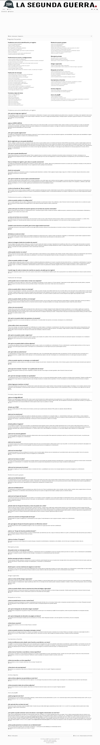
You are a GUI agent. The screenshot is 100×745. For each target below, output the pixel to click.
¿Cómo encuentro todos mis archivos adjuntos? (60, 91)
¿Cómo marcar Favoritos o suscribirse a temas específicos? (63, 82)
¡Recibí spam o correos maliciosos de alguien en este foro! (63, 60)
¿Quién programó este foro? (56, 96)
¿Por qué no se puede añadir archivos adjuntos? (18, 83)
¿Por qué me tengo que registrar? (15, 44)
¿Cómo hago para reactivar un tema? (15, 89)
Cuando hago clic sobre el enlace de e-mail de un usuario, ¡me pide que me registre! (25, 69)
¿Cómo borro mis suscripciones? (57, 85)
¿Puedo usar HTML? (12, 96)
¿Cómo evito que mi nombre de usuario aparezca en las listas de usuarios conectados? (26, 60)
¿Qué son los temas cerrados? (14, 103)
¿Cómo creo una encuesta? (13, 78)
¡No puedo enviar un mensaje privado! (58, 58)
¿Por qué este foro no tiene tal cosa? (58, 97)
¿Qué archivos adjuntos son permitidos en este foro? (61, 90)
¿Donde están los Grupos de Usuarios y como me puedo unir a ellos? (65, 48)
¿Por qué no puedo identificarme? (15, 49)
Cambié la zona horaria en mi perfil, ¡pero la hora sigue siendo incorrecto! (23, 63)
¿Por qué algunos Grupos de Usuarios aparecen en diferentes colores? (65, 50)
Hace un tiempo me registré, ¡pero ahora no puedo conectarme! (21, 50)
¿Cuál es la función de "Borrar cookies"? (16, 54)
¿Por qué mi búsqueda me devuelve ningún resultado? (62, 72)
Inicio (4, 9)
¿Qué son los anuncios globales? (15, 99)
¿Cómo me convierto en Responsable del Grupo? (61, 49)
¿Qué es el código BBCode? (14, 94)
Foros (9, 9)
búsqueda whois (24, 715)
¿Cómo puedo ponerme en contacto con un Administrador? (63, 100)
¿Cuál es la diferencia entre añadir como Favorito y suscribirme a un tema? (66, 81)
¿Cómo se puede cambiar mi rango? (15, 68)
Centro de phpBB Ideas (66, 706)
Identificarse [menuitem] (95, 9)
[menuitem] (92, 9)
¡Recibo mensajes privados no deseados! (59, 59)
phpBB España (54, 741)
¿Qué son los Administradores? (57, 44)
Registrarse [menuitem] (97, 9)
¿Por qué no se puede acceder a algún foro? (17, 82)
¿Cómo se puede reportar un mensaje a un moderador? (19, 86)
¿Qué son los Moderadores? (56, 45)
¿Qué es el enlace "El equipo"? (57, 53)
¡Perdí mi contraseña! (12, 51)
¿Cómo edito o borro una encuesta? (15, 80)
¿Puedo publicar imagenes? (13, 98)
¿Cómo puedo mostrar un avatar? (15, 66)
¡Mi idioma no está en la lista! (14, 64)
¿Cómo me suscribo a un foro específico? (59, 84)
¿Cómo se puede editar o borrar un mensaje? (17, 75)
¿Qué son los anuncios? (13, 101)
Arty (47, 740)
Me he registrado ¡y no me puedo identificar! (17, 48)
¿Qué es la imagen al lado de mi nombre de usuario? (19, 65)
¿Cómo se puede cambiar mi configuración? (17, 59)
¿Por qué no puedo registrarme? (14, 46)
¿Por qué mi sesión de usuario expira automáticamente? (19, 53)
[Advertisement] (50, 23)
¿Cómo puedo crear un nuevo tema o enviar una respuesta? (20, 74)
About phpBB (21, 698)
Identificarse (5, 11)
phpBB (62, 236)
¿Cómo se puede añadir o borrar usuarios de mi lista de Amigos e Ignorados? (66, 66)
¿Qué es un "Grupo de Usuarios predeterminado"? (61, 51)
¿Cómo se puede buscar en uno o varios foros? (60, 71)
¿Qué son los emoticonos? (13, 97)
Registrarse (11, 11)
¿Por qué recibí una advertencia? (15, 84)
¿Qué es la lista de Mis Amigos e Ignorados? (60, 65)
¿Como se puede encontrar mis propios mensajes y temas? (63, 76)
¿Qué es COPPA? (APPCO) (14, 45)
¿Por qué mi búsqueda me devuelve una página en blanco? (63, 74)
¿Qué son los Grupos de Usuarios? (58, 46)
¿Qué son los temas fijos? (13, 102)
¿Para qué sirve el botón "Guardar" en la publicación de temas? (21, 87)
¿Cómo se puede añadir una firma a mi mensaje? (18, 77)
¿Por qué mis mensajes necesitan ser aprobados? (18, 88)
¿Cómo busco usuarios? (56, 75)
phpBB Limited (57, 697)
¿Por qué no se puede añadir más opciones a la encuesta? (20, 79)
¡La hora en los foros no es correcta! (15, 61)
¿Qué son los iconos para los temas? (15, 105)
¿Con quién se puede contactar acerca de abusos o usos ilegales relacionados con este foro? (70, 99)
